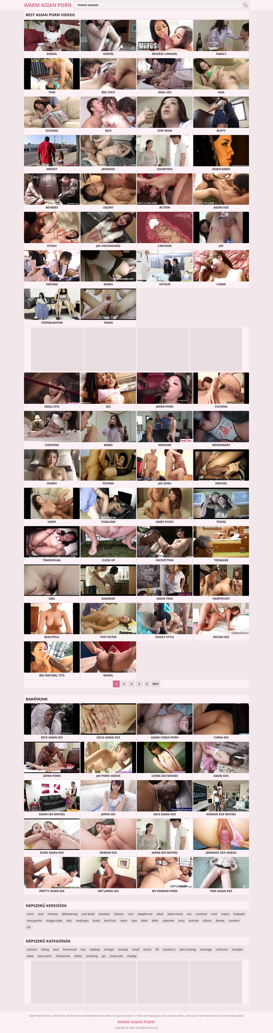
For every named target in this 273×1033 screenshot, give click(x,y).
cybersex (168, 920)
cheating (92, 956)
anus (181, 920)
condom (234, 920)
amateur (104, 914)
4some (220, 920)
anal (41, 914)
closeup (123, 949)
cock (214, 914)
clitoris (207, 920)
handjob (237, 949)
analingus (82, 920)
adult (160, 914)
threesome (63, 956)
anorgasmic (34, 920)
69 (157, 949)
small (135, 949)
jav (104, 956)
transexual (70, 949)
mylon (225, 914)
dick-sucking (188, 949)
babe (30, 956)
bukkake (239, 914)
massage (206, 949)
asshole (194, 920)
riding (45, 949)
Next (156, 683)
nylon (123, 920)
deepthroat (145, 914)
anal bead (88, 914)
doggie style (54, 920)
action (147, 949)
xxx (189, 914)
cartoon (32, 949)
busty (96, 920)
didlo (155, 920)
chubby (131, 956)
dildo (144, 920)
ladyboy (95, 949)
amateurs (169, 949)
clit (29, 927)
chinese (53, 914)
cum (131, 914)
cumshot (201, 914)
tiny (83, 949)
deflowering (69, 914)
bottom (119, 914)
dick (69, 920)
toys (134, 920)
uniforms (222, 949)
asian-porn (45, 956)
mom (30, 914)
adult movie (175, 914)
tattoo (78, 956)
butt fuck (110, 920)
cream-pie (116, 956)
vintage (109, 949)
